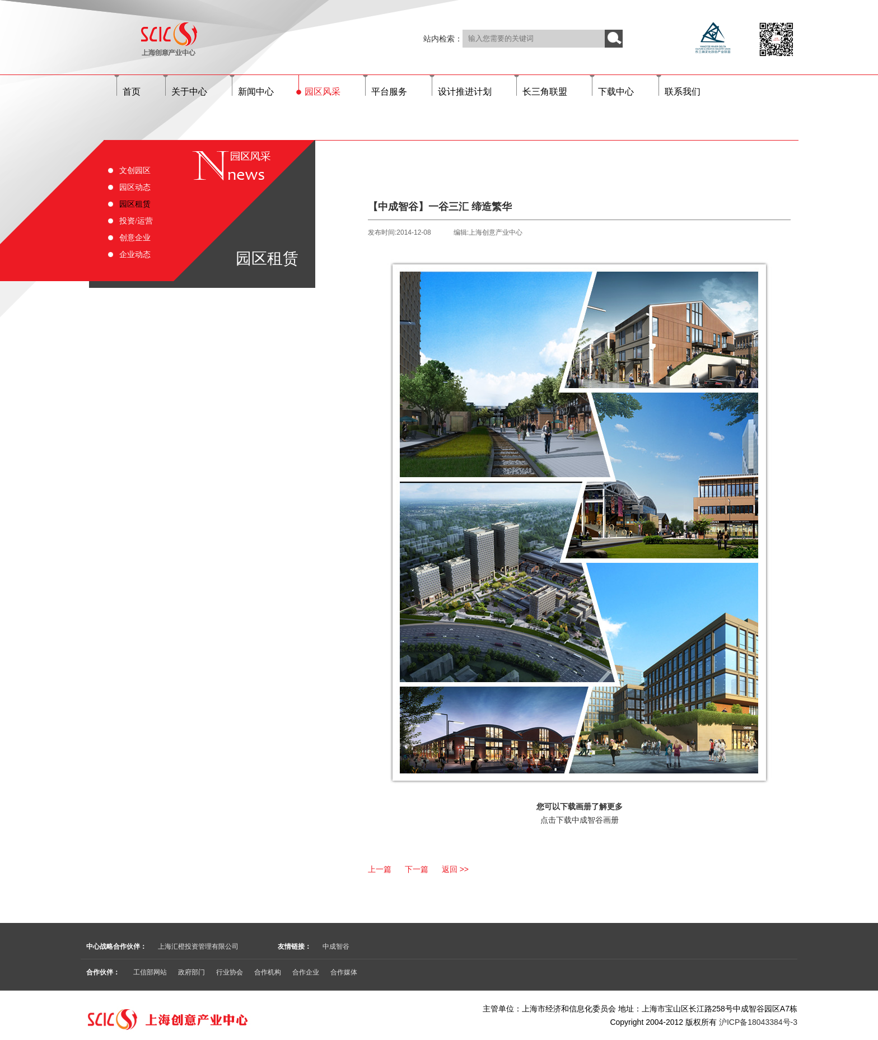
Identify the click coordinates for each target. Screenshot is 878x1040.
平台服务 (389, 91)
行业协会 (229, 972)
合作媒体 (343, 972)
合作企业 (305, 972)
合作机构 (267, 972)
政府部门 (191, 972)
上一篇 (379, 869)
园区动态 (135, 187)
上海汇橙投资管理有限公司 (198, 946)
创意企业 (135, 238)
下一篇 (416, 869)
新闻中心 (256, 91)
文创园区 (135, 170)
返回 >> (455, 869)
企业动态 (135, 254)
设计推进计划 (465, 91)
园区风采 (322, 91)
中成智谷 (336, 946)
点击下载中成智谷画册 (579, 819)
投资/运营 (136, 221)
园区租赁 (135, 204)
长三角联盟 (544, 91)
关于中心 (189, 91)
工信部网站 (150, 972)
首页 (132, 91)
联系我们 (682, 91)
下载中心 (616, 91)
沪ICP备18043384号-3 (758, 1022)
